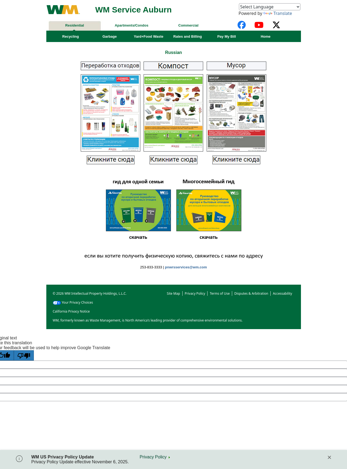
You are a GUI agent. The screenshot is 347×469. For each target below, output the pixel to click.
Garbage (109, 36)
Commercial (188, 25)
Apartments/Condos (131, 25)
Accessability (282, 293)
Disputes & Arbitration (251, 293)
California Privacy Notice (71, 311)
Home (265, 36)
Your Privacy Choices (73, 302)
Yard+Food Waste (148, 36)
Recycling (70, 36)
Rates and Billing (187, 36)
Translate (277, 13)
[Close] (329, 457)
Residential (74, 25)
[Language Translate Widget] (269, 6)
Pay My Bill (226, 36)
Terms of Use (219, 293)
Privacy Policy (153, 457)
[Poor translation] (24, 355)
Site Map (173, 293)
